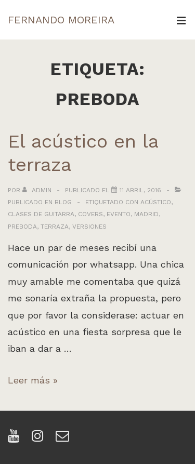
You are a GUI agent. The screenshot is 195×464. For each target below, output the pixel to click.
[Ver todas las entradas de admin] (38, 190)
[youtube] (16, 439)
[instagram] (40, 439)
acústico (155, 202)
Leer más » (33, 380)
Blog (63, 202)
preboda (22, 226)
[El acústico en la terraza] (140, 190)
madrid (146, 214)
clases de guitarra (41, 214)
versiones (89, 226)
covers (90, 214)
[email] (64, 439)
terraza (55, 226)
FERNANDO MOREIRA (61, 20)
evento (119, 214)
